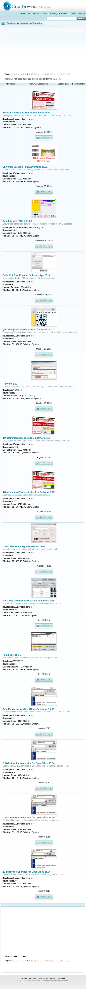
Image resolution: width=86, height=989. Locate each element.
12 (38, 74)
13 (42, 74)
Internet (35, 13)
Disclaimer (43, 978)
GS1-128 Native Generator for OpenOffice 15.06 (28, 763)
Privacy (53, 978)
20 (64, 74)
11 (35, 74)
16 (51, 74)
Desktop (73, 13)
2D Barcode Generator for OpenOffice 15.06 (26, 871)
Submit (24, 978)
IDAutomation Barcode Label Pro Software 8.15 (28, 492)
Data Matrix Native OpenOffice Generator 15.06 (28, 709)
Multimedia (25, 13)
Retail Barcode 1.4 (12, 655)
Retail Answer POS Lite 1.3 (17, 221)
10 (32, 74)
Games (82, 13)
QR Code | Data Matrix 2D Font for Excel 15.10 (27, 329)
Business (63, 13)
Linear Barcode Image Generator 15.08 (23, 546)
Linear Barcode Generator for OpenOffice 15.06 (28, 817)
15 (48, 74)
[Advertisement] (43, 48)
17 (54, 74)
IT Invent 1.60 (9, 383)
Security (53, 13)
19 (61, 74)
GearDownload (46, 5)
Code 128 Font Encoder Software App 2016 (26, 275)
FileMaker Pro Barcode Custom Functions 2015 (28, 600)
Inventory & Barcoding (31, 23)
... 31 (68, 74)
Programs (33, 978)
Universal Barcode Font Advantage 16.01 (24, 166)
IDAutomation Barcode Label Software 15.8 (26, 438)
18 (57, 74)
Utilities (44, 13)
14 (45, 74)
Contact (61, 978)
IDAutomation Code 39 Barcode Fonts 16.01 (26, 112)
